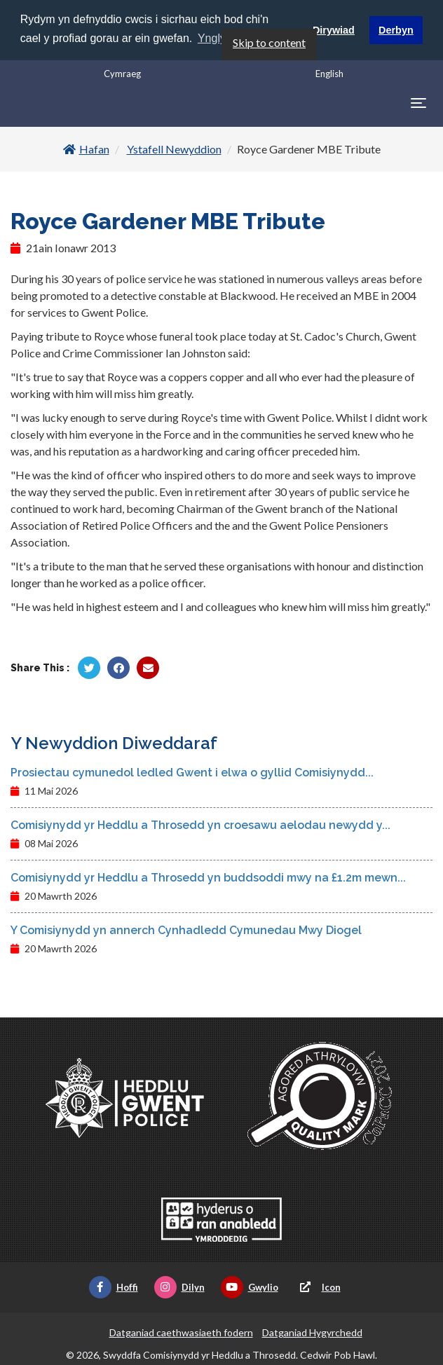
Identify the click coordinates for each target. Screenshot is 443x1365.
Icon (317, 1287)
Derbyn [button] (396, 30)
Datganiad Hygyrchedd (312, 1332)
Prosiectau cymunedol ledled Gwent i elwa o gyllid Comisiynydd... (192, 772)
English (329, 72)
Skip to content (269, 41)
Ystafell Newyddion (174, 149)
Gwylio (249, 1287)
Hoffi (113, 1287)
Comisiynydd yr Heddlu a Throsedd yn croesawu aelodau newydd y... (200, 825)
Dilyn (179, 1287)
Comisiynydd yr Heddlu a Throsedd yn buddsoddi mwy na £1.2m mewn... (208, 877)
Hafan (86, 149)
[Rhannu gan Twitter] (89, 668)
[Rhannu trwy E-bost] (148, 668)
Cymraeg (122, 72)
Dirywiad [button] (334, 30)
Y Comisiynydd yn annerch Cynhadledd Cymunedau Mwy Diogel (186, 930)
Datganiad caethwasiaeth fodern (181, 1332)
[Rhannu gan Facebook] (118, 668)
